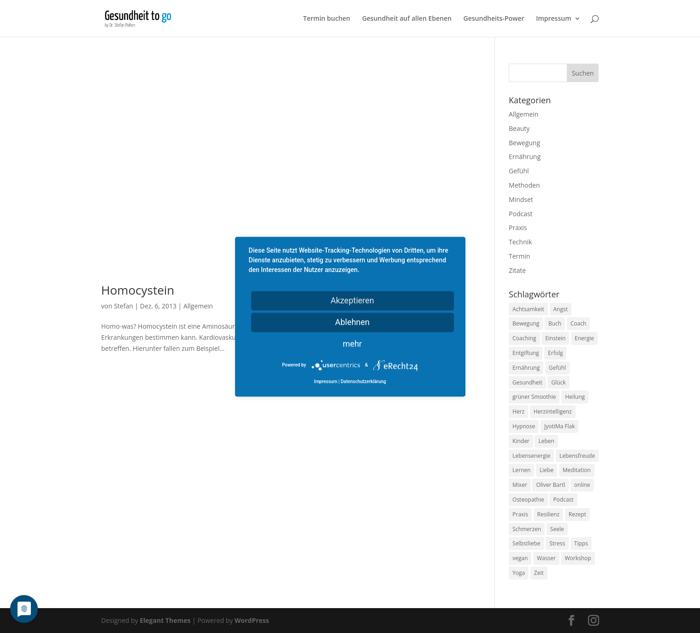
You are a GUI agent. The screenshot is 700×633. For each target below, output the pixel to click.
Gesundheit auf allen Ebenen (407, 19)
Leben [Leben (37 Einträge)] (546, 441)
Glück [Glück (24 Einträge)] (558, 382)
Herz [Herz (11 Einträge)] (518, 411)
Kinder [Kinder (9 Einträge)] (520, 441)
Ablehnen (352, 322)
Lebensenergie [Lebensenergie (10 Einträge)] (531, 456)
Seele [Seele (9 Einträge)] (557, 529)
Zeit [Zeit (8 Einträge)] (539, 573)
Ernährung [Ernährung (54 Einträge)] (526, 368)
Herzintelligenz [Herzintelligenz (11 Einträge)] (553, 411)
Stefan (123, 306)
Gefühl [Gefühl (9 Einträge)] (557, 368)
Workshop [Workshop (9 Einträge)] (578, 558)
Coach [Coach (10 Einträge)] (579, 323)
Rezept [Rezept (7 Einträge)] (577, 514)
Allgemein (198, 306)
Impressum (553, 19)
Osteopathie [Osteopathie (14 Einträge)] (528, 499)
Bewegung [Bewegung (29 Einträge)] (525, 323)
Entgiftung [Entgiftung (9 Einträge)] (525, 353)
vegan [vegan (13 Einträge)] (520, 558)
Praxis (518, 227)
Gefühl (519, 170)
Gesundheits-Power (494, 19)
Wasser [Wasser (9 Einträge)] (546, 558)
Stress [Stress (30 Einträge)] (557, 543)
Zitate (517, 270)
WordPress (252, 620)
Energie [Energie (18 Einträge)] (584, 338)
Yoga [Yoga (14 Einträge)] (518, 573)
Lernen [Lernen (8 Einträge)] (521, 470)
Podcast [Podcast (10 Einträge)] (563, 499)
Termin (519, 256)
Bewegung (524, 142)
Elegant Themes (165, 620)
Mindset (521, 199)
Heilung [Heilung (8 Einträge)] (575, 397)
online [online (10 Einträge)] (582, 485)
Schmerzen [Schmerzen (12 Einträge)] (526, 529)
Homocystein (138, 290)
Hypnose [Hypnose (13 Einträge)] (523, 426)
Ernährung (525, 156)
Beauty (519, 128)
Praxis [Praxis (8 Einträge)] (520, 514)
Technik (520, 241)
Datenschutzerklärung (363, 381)
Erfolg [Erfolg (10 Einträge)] (555, 353)
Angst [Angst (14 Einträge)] (560, 309)
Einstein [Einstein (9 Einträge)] (555, 338)
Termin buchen (326, 19)
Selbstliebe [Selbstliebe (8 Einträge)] (526, 543)
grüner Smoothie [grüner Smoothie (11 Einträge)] (534, 397)
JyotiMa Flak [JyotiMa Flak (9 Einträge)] (559, 426)
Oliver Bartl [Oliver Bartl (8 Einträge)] (550, 485)
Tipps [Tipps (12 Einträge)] (581, 543)
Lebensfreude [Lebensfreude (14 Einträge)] (577, 456)
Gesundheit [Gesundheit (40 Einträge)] (527, 382)
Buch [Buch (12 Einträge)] (554, 323)
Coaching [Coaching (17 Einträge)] (524, 338)
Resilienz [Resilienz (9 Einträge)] (548, 514)
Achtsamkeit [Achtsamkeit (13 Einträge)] (528, 309)
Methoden (524, 185)
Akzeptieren (352, 300)
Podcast (521, 213)
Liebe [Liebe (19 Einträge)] (546, 470)
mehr (352, 344)
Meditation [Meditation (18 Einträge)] (577, 470)
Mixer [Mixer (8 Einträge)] (519, 485)
